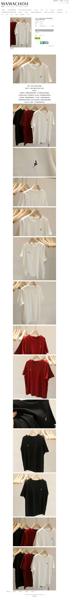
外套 (11, 14)
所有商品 (3, 9)
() (55, 1)
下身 (2, 14)
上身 (66, 12)
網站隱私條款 (34, 596)
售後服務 (14, 591)
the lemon (52, 9)
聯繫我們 (20, 591)
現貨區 (26, 12)
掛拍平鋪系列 (59, 9)
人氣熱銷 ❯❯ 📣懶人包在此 (36, 12)
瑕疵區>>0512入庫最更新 (49, 12)
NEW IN (35, 9)
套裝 (16, 14)
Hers (47, 9)
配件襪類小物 (59, 12)
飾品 (28, 14)
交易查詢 (61, 0)
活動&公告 (33, 591)
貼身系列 (20, 12)
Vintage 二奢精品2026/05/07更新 (25, 9)
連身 (7, 14)
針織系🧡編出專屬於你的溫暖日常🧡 (8, 12)
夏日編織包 (22, 14)
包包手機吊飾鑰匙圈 (12, 9)
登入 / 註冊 (66, 0)
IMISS (41, 9)
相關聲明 (26, 591)
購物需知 (8, 591)
